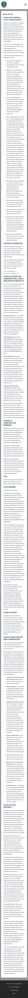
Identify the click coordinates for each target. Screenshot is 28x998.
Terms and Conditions (14, 987)
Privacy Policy (14, 990)
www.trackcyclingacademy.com (11, 273)
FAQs (14, 993)
